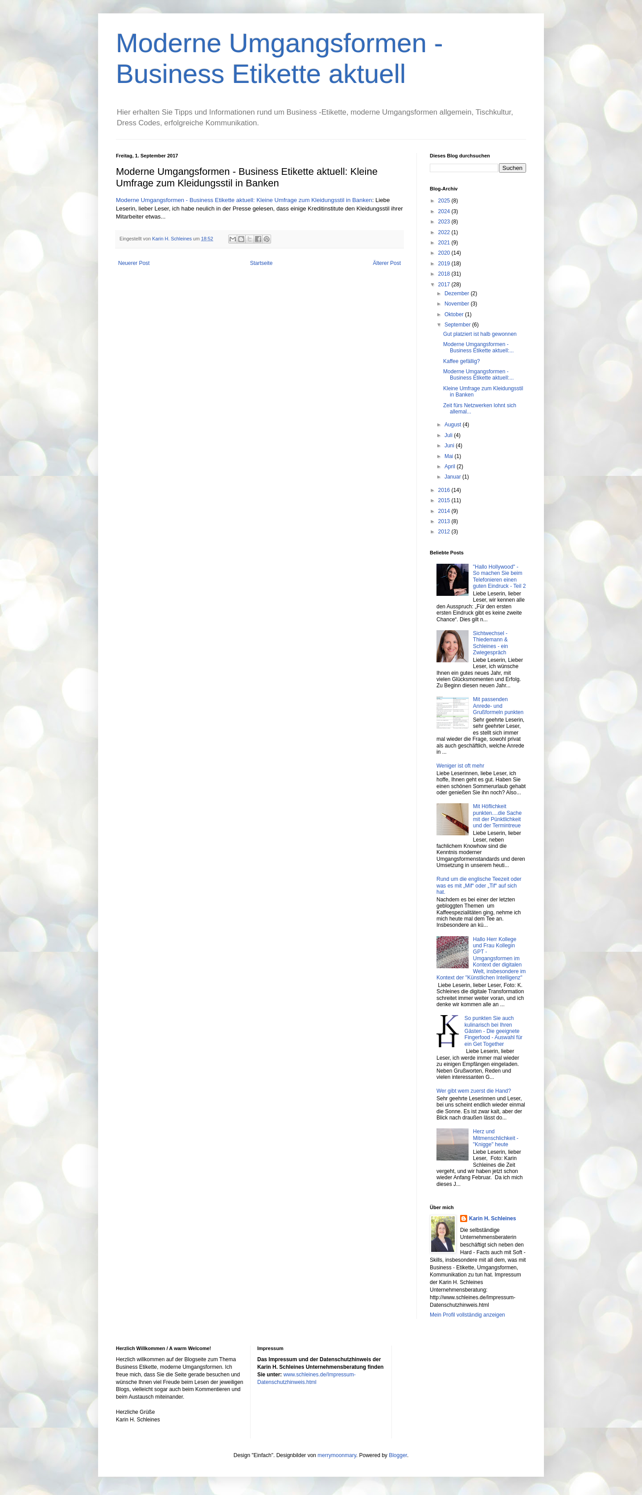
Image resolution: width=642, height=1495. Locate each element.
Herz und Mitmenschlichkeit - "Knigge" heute (496, 1138)
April (450, 466)
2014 (445, 511)
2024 (445, 211)
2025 (445, 201)
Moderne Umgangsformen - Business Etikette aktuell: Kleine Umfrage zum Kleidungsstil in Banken (244, 200)
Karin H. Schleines (492, 1218)
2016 (445, 490)
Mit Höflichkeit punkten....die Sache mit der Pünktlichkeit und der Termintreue (497, 816)
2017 (445, 284)
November (457, 304)
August (453, 424)
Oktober (454, 314)
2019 (445, 263)
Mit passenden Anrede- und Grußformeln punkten (498, 705)
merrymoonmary (336, 1455)
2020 (445, 253)
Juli (449, 435)
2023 (445, 222)
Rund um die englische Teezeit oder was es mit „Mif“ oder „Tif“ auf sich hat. (479, 885)
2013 (445, 521)
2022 (445, 232)
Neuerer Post (134, 263)
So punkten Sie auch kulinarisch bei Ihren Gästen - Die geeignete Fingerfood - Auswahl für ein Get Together (494, 1031)
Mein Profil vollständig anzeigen (467, 1315)
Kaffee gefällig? (461, 361)
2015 (445, 500)
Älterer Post (387, 263)
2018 (445, 274)
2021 (445, 243)
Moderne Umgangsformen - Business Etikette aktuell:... (478, 347)
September (458, 325)
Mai (449, 456)
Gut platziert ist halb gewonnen (480, 334)
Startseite (261, 263)
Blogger (398, 1455)
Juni (450, 445)
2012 (445, 532)
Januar (453, 477)
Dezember (457, 293)
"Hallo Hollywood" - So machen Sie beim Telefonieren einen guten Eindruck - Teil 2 (499, 576)
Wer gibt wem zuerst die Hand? (473, 1091)
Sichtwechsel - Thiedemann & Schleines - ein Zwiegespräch (490, 643)
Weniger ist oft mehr (460, 766)
